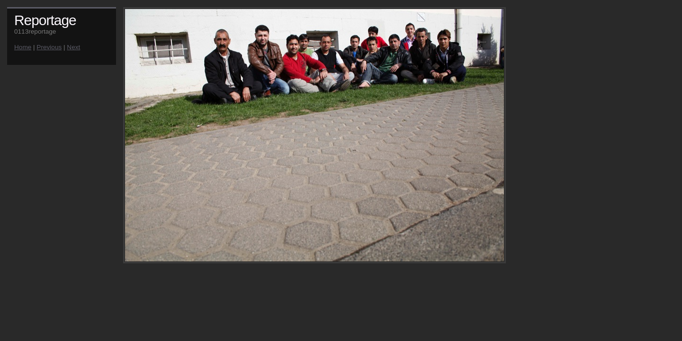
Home (22, 47)
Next (73, 47)
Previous (49, 47)
